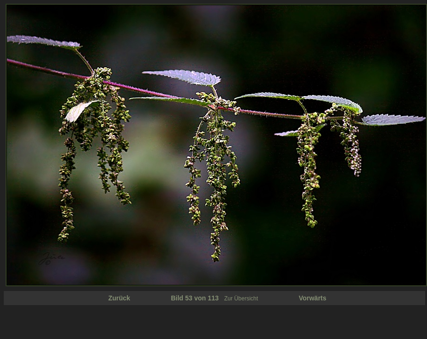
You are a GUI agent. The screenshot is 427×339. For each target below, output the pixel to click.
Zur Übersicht (241, 298)
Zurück (119, 298)
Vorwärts (312, 298)
